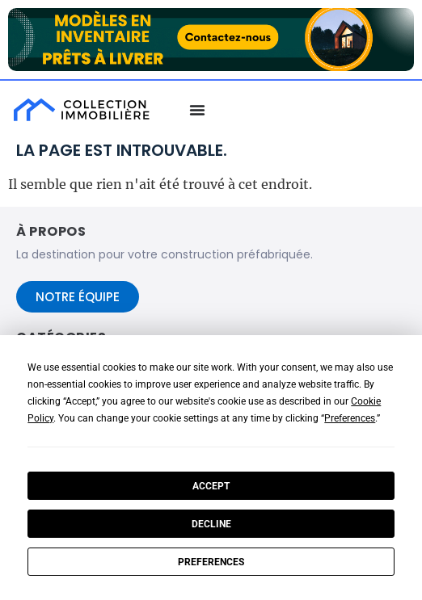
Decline (211, 524)
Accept (211, 486)
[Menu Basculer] (197, 110)
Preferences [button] (349, 418)
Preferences (211, 562)
